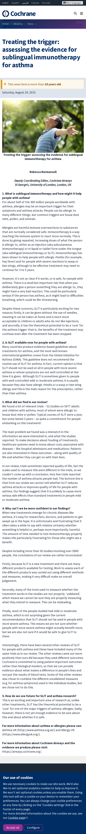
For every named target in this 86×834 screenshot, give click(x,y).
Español (15, 2)
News (30, 23)
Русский (46, 2)
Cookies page (16, 818)
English (5, 2)
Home (5, 23)
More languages (72, 2)
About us (18, 23)
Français (35, 2)
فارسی (25, 2)
